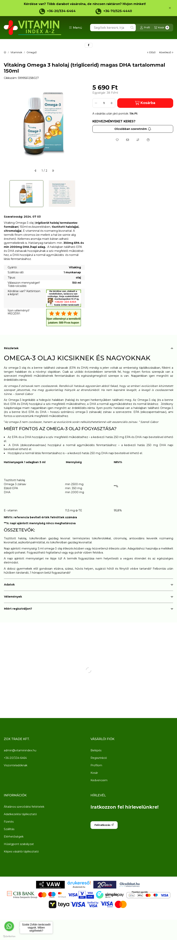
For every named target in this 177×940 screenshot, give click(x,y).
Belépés (96, 750)
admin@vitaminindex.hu (20, 750)
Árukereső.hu (79, 887)
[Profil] (145, 27)
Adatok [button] (9, 584)
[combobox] (113, 27)
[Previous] (6, 193)
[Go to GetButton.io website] (9, 936)
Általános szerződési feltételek (24, 806)
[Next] (83, 193)
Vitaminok (16, 52)
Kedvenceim (99, 780)
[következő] (53, 170)
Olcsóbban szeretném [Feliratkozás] (132, 129)
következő (166, 52)
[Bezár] (169, 8)
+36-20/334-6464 (61, 11)
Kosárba (145, 103)
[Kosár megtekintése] (161, 27)
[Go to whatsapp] (9, 926)
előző (151, 52)
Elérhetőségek (13, 836)
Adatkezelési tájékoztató (20, 814)
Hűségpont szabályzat (19, 844)
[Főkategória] (5, 52)
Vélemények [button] (13, 596)
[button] (75, 27)
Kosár (94, 773)
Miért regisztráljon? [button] (18, 608)
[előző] (35, 170)
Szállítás (9, 829)
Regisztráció (99, 758)
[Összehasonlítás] (138, 140)
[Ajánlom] (127, 140)
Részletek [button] (11, 348)
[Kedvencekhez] (117, 140)
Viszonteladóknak (15, 765)
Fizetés (9, 821)
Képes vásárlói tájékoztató (21, 851)
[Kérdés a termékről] (148, 140)
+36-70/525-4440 (117, 11)
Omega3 (32, 52)
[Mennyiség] (103, 103)
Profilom (96, 765)
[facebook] (88, 45)
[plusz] (111, 103)
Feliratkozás (104, 825)
